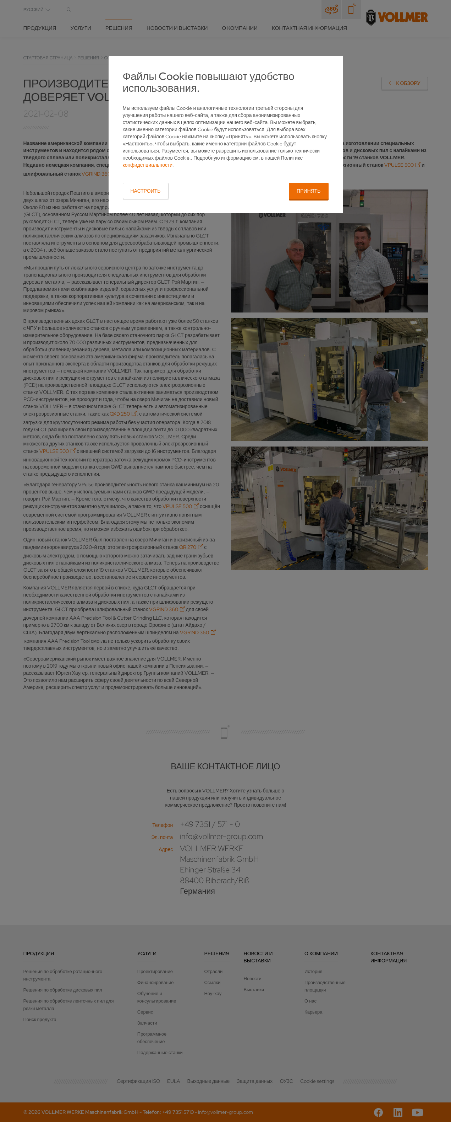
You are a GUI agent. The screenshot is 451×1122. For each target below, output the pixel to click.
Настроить (146, 191)
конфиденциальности (148, 165)
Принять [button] (308, 191)
